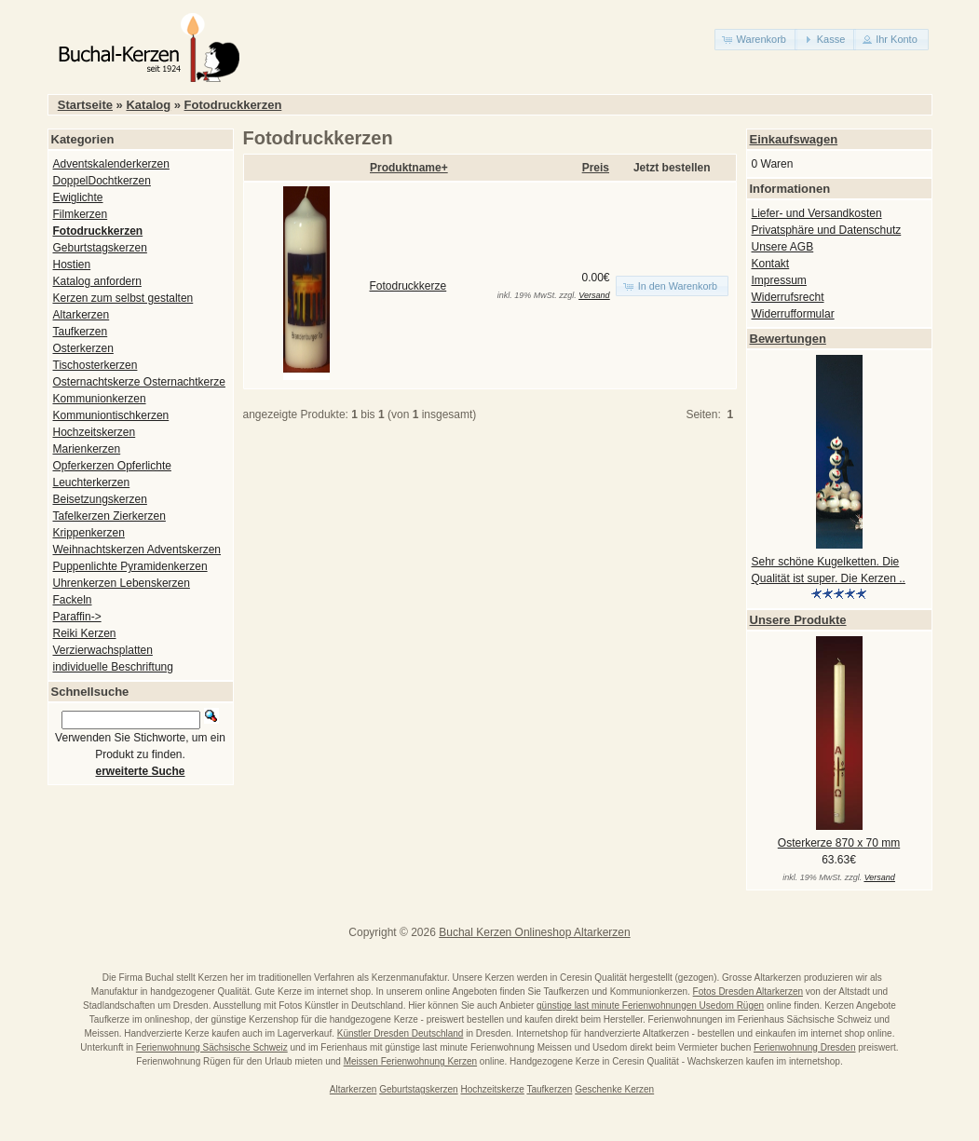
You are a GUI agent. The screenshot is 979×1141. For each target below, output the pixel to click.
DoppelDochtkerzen (102, 180)
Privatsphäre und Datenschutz (827, 230)
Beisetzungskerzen (100, 499)
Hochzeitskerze (491, 1089)
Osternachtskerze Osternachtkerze (139, 381)
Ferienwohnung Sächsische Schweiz (212, 1047)
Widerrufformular (793, 313)
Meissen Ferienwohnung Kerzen (410, 1061)
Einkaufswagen (794, 139)
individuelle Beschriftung (113, 666)
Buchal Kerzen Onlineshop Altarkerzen (534, 932)
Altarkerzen (81, 314)
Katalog (148, 105)
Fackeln (72, 599)
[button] (755, 39)
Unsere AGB (783, 246)
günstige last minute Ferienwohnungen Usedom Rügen (650, 1005)
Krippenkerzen (89, 532)
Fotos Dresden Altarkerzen (748, 991)
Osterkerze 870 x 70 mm (839, 842)
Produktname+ (409, 167)
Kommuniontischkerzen (111, 415)
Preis (595, 167)
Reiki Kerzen (84, 633)
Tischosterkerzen (95, 365)
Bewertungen (788, 339)
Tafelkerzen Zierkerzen (109, 516)
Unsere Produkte (798, 620)
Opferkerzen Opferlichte (112, 465)
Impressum (779, 280)
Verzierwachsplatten (103, 650)
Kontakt (771, 263)
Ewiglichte (78, 197)
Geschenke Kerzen (614, 1089)
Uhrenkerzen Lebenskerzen (121, 583)
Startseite (85, 105)
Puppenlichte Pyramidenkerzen (130, 566)
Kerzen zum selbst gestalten (123, 298)
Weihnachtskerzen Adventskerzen (137, 549)
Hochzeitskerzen (94, 432)
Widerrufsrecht (788, 297)
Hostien (72, 264)
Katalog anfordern (97, 281)
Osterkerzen (83, 348)
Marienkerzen (87, 448)
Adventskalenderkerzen (111, 163)
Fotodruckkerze (408, 285)
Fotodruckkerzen (233, 105)
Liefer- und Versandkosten (817, 213)
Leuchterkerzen (91, 482)
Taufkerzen (80, 331)
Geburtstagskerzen (100, 247)
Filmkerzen (80, 214)
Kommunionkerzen (99, 398)
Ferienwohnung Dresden (805, 1047)
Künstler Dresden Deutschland (400, 1033)
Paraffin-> (77, 616)
